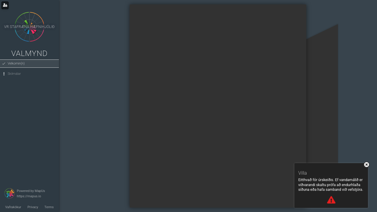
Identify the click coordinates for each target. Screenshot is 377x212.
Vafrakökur (13, 207)
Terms (49, 207)
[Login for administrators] (5, 5)
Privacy (32, 207)
